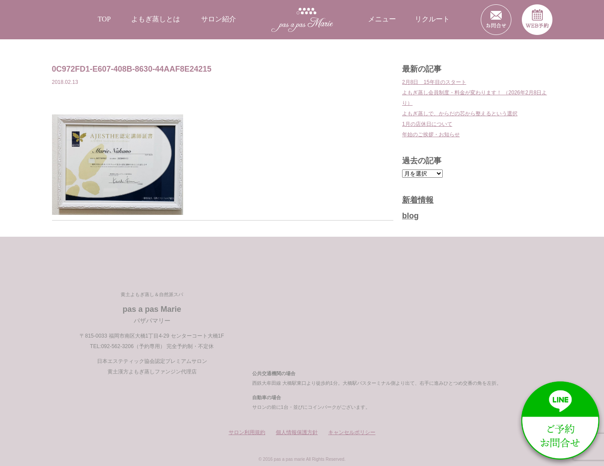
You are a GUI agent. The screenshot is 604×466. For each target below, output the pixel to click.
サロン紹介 (218, 19)
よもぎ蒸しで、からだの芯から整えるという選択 (459, 113)
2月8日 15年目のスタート (434, 82)
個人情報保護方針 (297, 432)
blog (410, 215)
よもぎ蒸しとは (155, 19)
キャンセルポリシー (351, 432)
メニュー (382, 19)
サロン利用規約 (247, 432)
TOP (104, 19)
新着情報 (418, 200)
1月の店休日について (427, 124)
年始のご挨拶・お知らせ (431, 134)
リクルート (432, 19)
